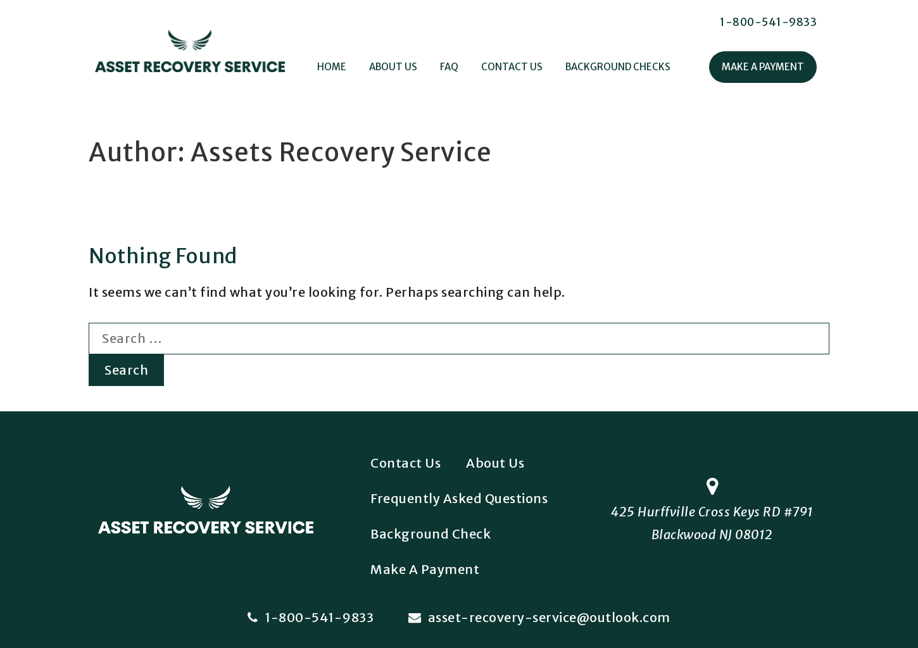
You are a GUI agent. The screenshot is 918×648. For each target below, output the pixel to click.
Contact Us (512, 67)
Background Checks (617, 67)
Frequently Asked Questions (459, 498)
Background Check (430, 534)
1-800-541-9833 (768, 22)
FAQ (449, 67)
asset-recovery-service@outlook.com (539, 617)
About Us (393, 67)
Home (331, 67)
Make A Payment (763, 67)
